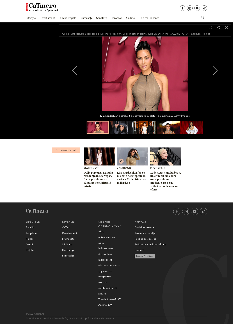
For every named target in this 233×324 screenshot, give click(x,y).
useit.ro (102, 282)
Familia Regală (67, 18)
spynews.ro (104, 271)
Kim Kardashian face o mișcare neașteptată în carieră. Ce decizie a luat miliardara (132, 177)
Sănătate (101, 18)
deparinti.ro (105, 254)
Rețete (30, 250)
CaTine (130, 18)
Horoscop (116, 18)
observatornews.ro (109, 265)
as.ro (101, 243)
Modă (29, 244)
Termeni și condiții (145, 233)
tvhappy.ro (104, 276)
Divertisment (47, 18)
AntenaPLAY (105, 305)
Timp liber (32, 233)
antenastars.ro (106, 237)
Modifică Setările (144, 256)
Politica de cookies (145, 239)
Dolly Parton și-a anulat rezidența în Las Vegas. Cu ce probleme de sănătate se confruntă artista (98, 179)
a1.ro (101, 231)
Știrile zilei (68, 255)
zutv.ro (102, 293)
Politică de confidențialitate (150, 244)
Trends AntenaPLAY (109, 299)
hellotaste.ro (105, 248)
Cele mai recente (149, 18)
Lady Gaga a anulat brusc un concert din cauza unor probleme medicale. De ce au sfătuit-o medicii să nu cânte (165, 181)
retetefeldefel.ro (107, 288)
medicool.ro (105, 260)
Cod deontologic (145, 227)
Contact (139, 250)
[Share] (218, 27)
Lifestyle (31, 18)
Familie (30, 227)
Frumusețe (86, 18)
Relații (29, 239)
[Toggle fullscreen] (210, 27)
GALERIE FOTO (179, 34)
